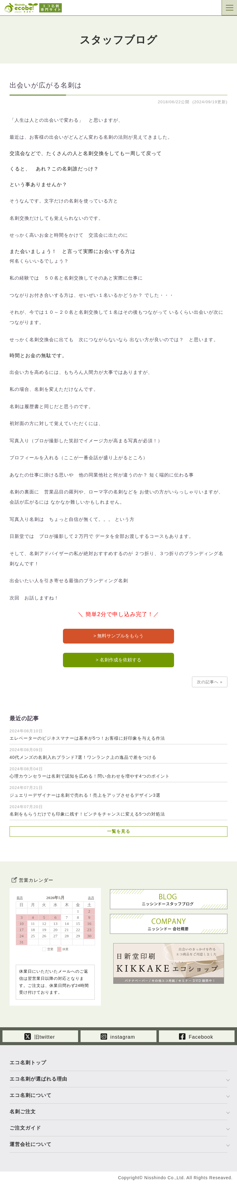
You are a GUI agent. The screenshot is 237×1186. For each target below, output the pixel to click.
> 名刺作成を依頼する (118, 661)
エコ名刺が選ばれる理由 (38, 1081)
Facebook (196, 1037)
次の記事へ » (209, 683)
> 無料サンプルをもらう (119, 636)
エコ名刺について (31, 1097)
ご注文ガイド (25, 1130)
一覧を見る (118, 833)
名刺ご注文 (23, 1113)
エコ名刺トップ (28, 1064)
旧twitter (39, 1037)
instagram (117, 1037)
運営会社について (31, 1146)
